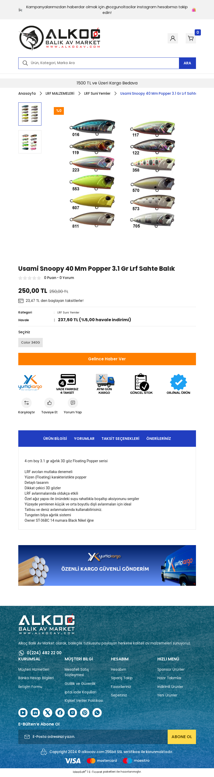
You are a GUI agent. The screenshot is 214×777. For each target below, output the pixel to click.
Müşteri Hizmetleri (33, 671)
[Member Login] (166, 38)
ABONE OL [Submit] (182, 738)
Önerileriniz (158, 440)
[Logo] (59, 38)
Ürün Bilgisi (55, 440)
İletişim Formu (30, 688)
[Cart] (189, 38)
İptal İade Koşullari (80, 693)
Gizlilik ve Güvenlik (80, 685)
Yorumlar (84, 440)
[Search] (107, 63)
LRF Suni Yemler (68, 312)
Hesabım (118, 671)
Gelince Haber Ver (107, 360)
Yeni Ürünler (167, 696)
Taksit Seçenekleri (120, 440)
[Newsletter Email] (107, 738)
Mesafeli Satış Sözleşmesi (77, 674)
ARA (187, 63)
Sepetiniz (119, 696)
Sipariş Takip (122, 679)
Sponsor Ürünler (171, 671)
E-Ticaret (95, 773)
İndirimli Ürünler (170, 688)
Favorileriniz (121, 688)
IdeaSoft (79, 773)
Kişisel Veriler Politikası (84, 702)
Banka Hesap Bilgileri (36, 679)
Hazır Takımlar (169, 679)
